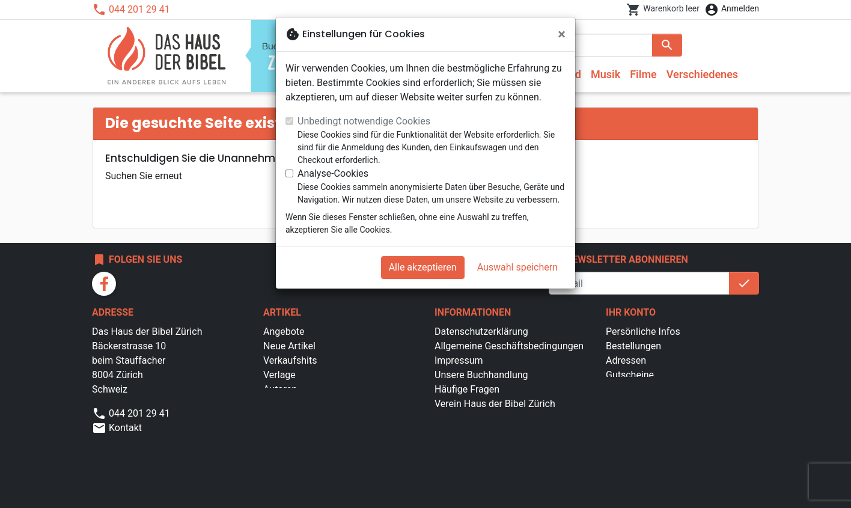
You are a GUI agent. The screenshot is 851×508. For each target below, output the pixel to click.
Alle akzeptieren (423, 267)
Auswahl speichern (517, 267)
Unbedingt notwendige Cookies (363, 121)
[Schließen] (561, 34)
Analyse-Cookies (332, 173)
